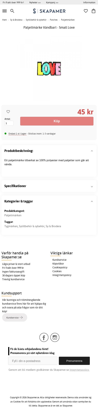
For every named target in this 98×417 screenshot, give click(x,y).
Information (89, 2)
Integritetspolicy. (79, 369)
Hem (4, 19)
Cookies (57, 271)
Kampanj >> (52, 2)
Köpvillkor (58, 263)
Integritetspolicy (61, 275)
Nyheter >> (35, 2)
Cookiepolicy (59, 267)
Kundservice (59, 259)
